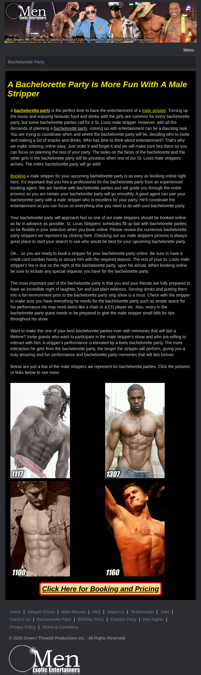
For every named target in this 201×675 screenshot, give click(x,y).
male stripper (154, 110)
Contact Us (20, 619)
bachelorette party (32, 110)
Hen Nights (153, 619)
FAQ (96, 611)
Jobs (164, 611)
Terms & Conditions (60, 627)
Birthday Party (91, 619)
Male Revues (73, 611)
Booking (18, 176)
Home (15, 611)
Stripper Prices (41, 611)
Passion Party (123, 619)
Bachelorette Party (54, 619)
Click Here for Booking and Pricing (100, 589)
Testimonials (142, 611)
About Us (115, 611)
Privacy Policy (23, 627)
